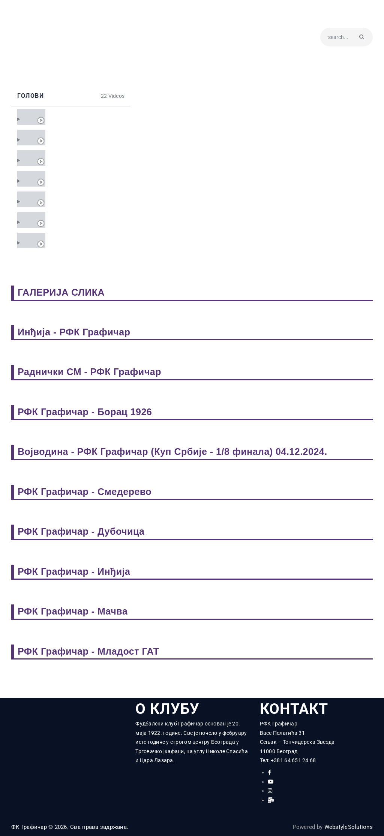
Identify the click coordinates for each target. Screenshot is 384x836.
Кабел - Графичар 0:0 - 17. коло (85, 220)
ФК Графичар (29, 827)
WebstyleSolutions (348, 827)
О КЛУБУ (167, 709)
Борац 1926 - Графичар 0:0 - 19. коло (85, 178)
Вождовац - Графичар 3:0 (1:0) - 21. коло (85, 137)
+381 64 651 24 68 (293, 760)
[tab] (70, 116)
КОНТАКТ (294, 709)
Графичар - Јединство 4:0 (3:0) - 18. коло (85, 199)
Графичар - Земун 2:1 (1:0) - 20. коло (85, 158)
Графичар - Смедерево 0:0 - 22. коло (85, 117)
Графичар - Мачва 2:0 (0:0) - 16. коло (85, 240)
